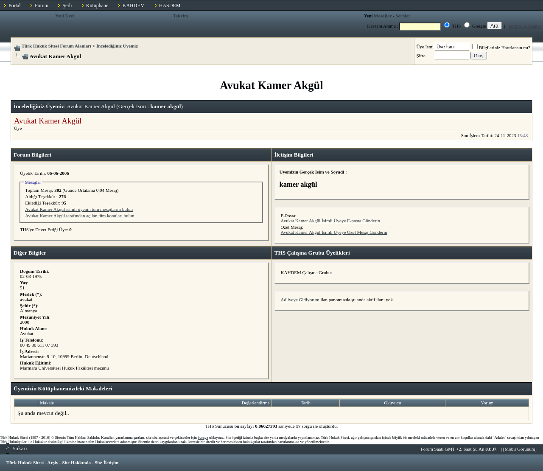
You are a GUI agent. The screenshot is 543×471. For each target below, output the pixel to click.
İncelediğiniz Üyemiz (117, 45)
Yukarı (16, 448)
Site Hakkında (76, 462)
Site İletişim (106, 462)
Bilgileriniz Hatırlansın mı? (501, 47)
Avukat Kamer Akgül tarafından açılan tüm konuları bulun (79, 215)
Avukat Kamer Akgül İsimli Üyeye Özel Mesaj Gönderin (334, 232)
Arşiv (53, 462)
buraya (203, 437)
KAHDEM (134, 5)
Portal (14, 5)
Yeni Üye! (65, 15)
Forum (41, 5)
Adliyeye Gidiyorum (300, 299)
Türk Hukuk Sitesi (25, 462)
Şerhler (402, 15)
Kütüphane (97, 5)
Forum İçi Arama (525, 25)
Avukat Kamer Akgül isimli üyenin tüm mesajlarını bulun (79, 209)
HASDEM (170, 5)
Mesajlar (383, 15)
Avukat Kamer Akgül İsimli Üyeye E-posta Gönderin (330, 220)
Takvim (180, 15)
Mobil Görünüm (520, 448)
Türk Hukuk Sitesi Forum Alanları (56, 45)
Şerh (67, 5)
